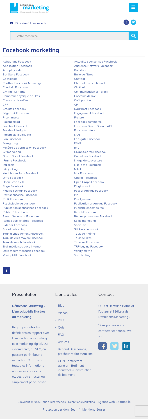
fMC (76, 147)
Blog (61, 305)
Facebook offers (84, 130)
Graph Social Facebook (18, 156)
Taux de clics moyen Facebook (23, 238)
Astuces (63, 342)
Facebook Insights (15, 130)
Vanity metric (83, 251)
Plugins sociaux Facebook (20, 190)
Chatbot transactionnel (89, 83)
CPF (5, 104)
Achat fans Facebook (17, 61)
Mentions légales (94, 409)
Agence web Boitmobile (114, 402)
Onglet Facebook (85, 177)
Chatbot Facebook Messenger (23, 83)
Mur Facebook (83, 173)
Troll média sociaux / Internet (22, 246)
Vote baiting (82, 255)
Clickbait (80, 87)
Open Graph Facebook (89, 182)
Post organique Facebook (91, 190)
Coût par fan (82, 100)
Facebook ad (11, 121)
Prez (61, 320)
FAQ (61, 334)
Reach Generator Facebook (21, 216)
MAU (77, 169)
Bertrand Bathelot (121, 306)
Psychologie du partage (19, 203)
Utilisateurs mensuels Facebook (24, 251)
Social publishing (14, 229)
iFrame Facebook (14, 160)
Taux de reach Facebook (19, 242)
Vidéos (62, 313)
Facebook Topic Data (17, 134)
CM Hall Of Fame (14, 91)
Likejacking (10, 169)
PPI (76, 195)
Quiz (61, 327)
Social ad (80, 225)
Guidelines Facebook (88, 156)
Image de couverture (88, 160)
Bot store (80, 70)
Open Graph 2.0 (13, 182)
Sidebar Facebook (15, 225)
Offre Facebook (13, 177)
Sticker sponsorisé (86, 229)
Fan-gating (10, 143)
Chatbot (79, 78)
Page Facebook (13, 186)
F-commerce (11, 117)
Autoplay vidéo (13, 70)
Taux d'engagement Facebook (23, 233)
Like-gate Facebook (87, 164)
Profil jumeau (83, 199)
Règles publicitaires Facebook (23, 220)
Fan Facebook (12, 139)
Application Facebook (17, 66)
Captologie (10, 78)
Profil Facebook (13, 199)
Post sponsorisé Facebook (20, 195)
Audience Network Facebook (93, 66)
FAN (77, 134)
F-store (79, 117)
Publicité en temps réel (89, 208)
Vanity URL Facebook (17, 255)
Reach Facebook (85, 212)
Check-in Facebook (15, 87)
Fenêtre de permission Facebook (24, 147)
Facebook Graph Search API (93, 126)
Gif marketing (12, 152)
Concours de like (85, 96)
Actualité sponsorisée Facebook (95, 61)
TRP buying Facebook (88, 246)
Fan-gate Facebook (87, 139)
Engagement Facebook (89, 113)
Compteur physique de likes (21, 96)
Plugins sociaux (84, 186)
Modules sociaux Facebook (21, 173)
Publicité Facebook (15, 212)
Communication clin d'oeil (91, 91)
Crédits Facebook (14, 109)
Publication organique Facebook (95, 203)
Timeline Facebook (86, 242)
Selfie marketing (85, 220)
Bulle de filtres (83, 74)
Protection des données (59, 409)
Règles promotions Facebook (93, 216)
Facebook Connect (15, 126)
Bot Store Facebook (16, 74)
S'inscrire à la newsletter (29, 23)
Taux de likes (83, 238)
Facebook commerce (88, 121)
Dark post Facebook (87, 109)
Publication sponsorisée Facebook (25, 208)
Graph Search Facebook (90, 152)
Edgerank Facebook (16, 113)
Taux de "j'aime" (85, 233)
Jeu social (9, 164)
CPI (76, 104)
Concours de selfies (15, 100)
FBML (78, 143)
